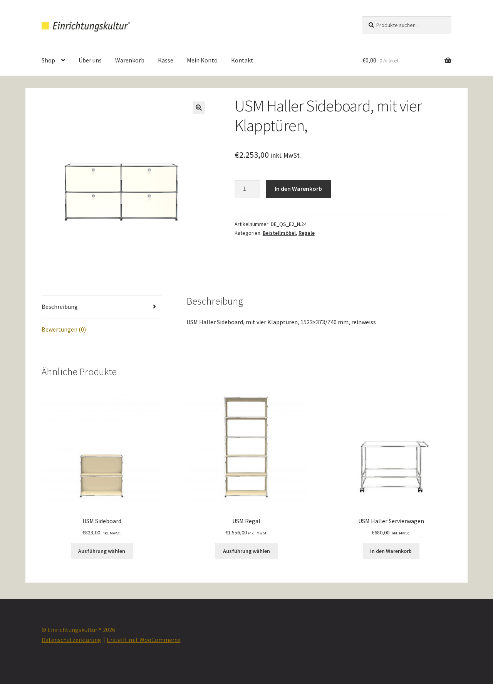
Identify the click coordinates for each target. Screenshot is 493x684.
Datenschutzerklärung (71, 640)
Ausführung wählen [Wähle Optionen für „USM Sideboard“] (101, 551)
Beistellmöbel (279, 232)
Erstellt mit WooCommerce (143, 640)
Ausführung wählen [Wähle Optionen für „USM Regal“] (246, 551)
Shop (48, 60)
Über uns (90, 60)
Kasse (165, 60)
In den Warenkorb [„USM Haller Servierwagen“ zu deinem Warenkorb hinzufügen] (391, 551)
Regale (306, 232)
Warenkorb (129, 60)
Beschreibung (60, 306)
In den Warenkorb (298, 188)
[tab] (102, 307)
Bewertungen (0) (64, 329)
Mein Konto (202, 60)
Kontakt (242, 60)
